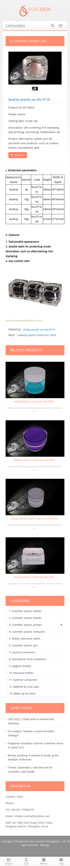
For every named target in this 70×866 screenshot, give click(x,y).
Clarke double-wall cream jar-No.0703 (34, 518)
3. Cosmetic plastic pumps (25, 625)
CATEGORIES (15, 26)
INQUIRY (18, 155)
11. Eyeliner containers (23, 680)
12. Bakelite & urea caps (24, 686)
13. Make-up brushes (22, 693)
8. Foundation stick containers (27, 659)
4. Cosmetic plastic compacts (27, 631)
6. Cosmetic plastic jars (23, 645)
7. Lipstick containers (22, 652)
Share (9, 861)
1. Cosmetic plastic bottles (25, 611)
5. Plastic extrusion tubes (24, 638)
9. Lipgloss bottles (20, 666)
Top (61, 861)
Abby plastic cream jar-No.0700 (34, 401)
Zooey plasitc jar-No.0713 (39, 329)
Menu (44, 861)
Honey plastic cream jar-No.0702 (34, 577)
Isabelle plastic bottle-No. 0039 (37, 335)
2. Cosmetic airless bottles (25, 618)
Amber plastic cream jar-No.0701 (34, 460)
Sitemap (44, 845)
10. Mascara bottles (21, 673)
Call (26, 861)
